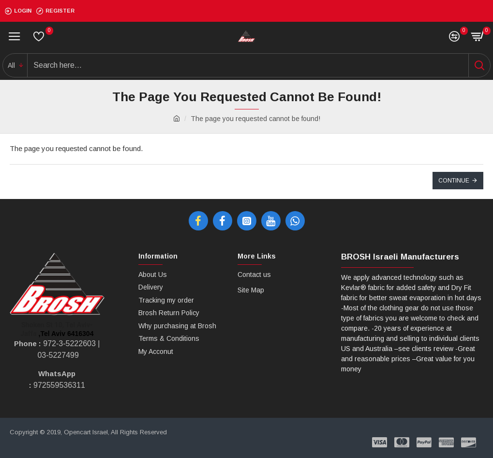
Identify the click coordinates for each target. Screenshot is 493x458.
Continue (453, 180)
